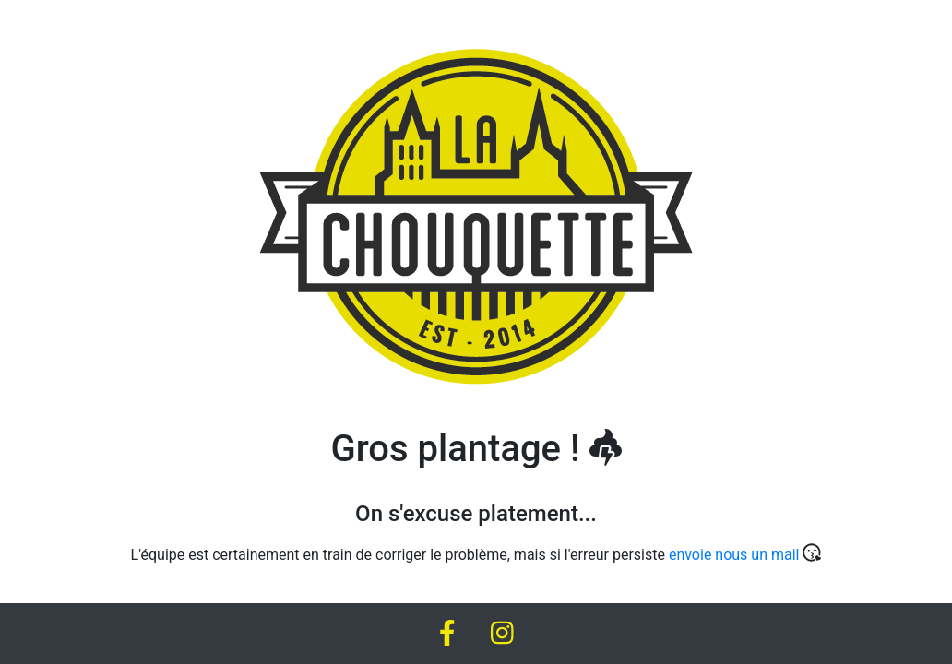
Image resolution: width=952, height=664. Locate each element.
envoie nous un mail (734, 554)
